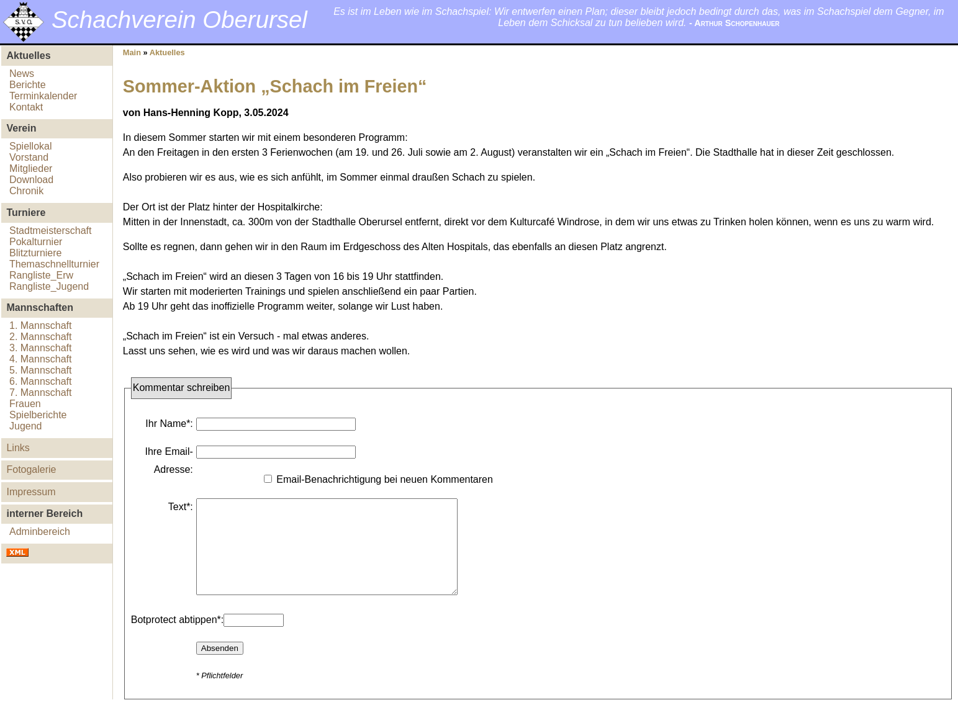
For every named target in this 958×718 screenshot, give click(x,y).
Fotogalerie (31, 469)
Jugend (25, 426)
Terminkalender (43, 96)
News (21, 73)
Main (132, 52)
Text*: (180, 506)
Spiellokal (30, 146)
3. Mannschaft (40, 348)
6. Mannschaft (40, 381)
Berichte (27, 84)
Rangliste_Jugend (49, 286)
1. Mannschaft (40, 325)
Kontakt (26, 107)
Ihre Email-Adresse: (168, 460)
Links (17, 447)
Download (31, 179)
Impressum (30, 492)
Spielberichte (38, 415)
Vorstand (28, 157)
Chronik (26, 191)
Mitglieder (30, 168)
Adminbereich (39, 531)
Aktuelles (167, 52)
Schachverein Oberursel (179, 19)
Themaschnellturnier (54, 264)
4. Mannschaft (40, 359)
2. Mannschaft (40, 336)
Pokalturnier (35, 241)
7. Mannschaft (40, 392)
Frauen (25, 403)
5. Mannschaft (40, 370)
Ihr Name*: (168, 423)
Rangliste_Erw (41, 275)
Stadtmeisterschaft (50, 230)
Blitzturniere (35, 253)
